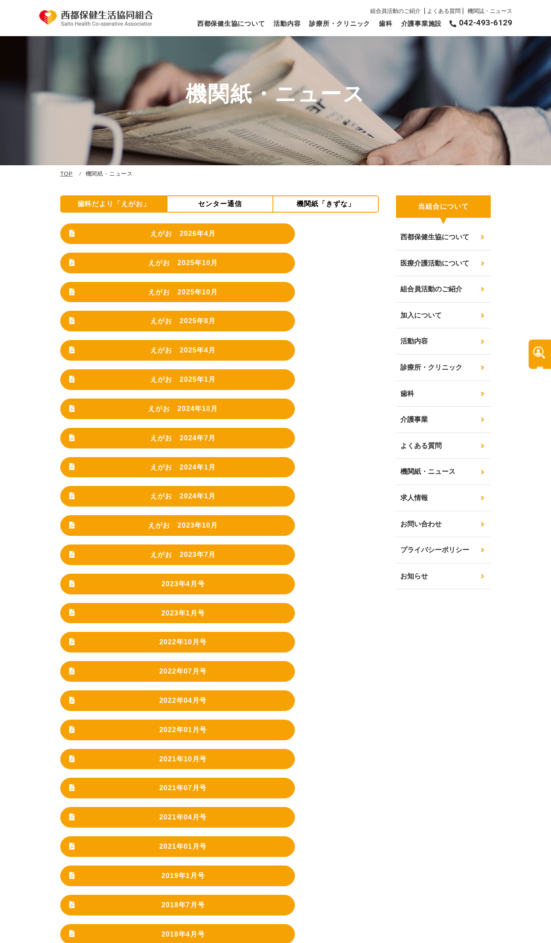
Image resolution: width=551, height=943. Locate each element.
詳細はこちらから (276, 762)
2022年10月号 (335, 405)
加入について (421, 315)
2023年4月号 (115, 405)
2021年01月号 (115, 497)
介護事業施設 (421, 23)
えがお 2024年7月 (224, 326)
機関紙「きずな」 (326, 203)
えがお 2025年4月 (224, 283)
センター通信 (220, 203)
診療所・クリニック (339, 23)
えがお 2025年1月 (334, 283)
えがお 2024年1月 (334, 326)
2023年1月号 (225, 405)
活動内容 (286, 23)
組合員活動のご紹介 (396, 11)
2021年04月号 (335, 466)
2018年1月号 (225, 527)
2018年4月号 (115, 527)
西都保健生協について (231, 23)
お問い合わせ (421, 524)
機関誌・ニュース (489, 11)
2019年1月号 (225, 497)
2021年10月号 (115, 466)
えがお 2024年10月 (115, 326)
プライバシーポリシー (434, 549)
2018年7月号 (334, 497)
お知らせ (414, 576)
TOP (66, 173)
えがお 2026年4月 (115, 240)
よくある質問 (444, 11)
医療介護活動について (434, 263)
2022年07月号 (115, 436)
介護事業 (414, 419)
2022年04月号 (225, 436)
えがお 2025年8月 (115, 283)
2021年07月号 (225, 466)
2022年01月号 (335, 436)
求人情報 (414, 497)
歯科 (386, 23)
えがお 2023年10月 (225, 369)
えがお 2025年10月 (225, 240)
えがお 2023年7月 (334, 369)
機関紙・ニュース (427, 471)
